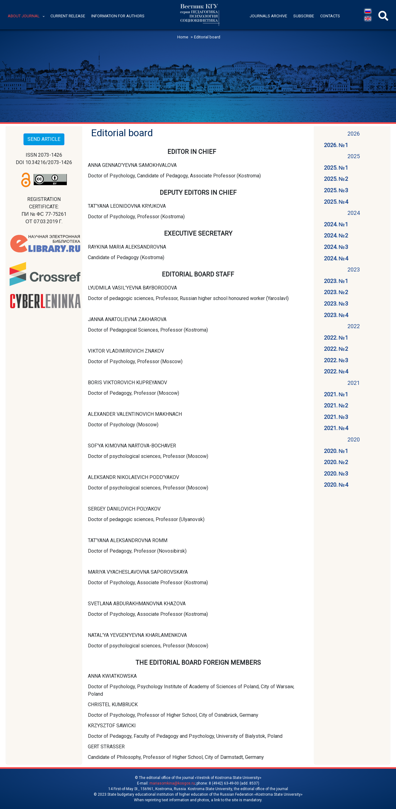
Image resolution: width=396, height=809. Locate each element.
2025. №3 (336, 190)
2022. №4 (336, 371)
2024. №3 (336, 247)
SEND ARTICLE (44, 139)
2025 (353, 156)
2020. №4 (336, 484)
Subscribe (303, 16)
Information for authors (117, 16)
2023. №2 (336, 292)
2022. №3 (336, 360)
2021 (353, 383)
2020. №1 (336, 451)
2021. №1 (336, 394)
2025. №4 (336, 201)
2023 (353, 269)
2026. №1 (336, 145)
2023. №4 (336, 315)
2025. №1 (336, 167)
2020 (353, 439)
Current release (67, 16)
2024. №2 (336, 235)
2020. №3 (336, 473)
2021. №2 (336, 405)
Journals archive (268, 16)
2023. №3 (336, 303)
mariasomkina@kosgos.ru (172, 783)
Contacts (330, 16)
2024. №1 (336, 224)
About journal (24, 16)
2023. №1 (336, 281)
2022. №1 (336, 337)
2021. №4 (336, 428)
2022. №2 (336, 349)
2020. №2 (336, 462)
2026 (353, 133)
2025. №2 (336, 179)
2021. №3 (336, 417)
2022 (353, 326)
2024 (353, 213)
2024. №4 (336, 258)
